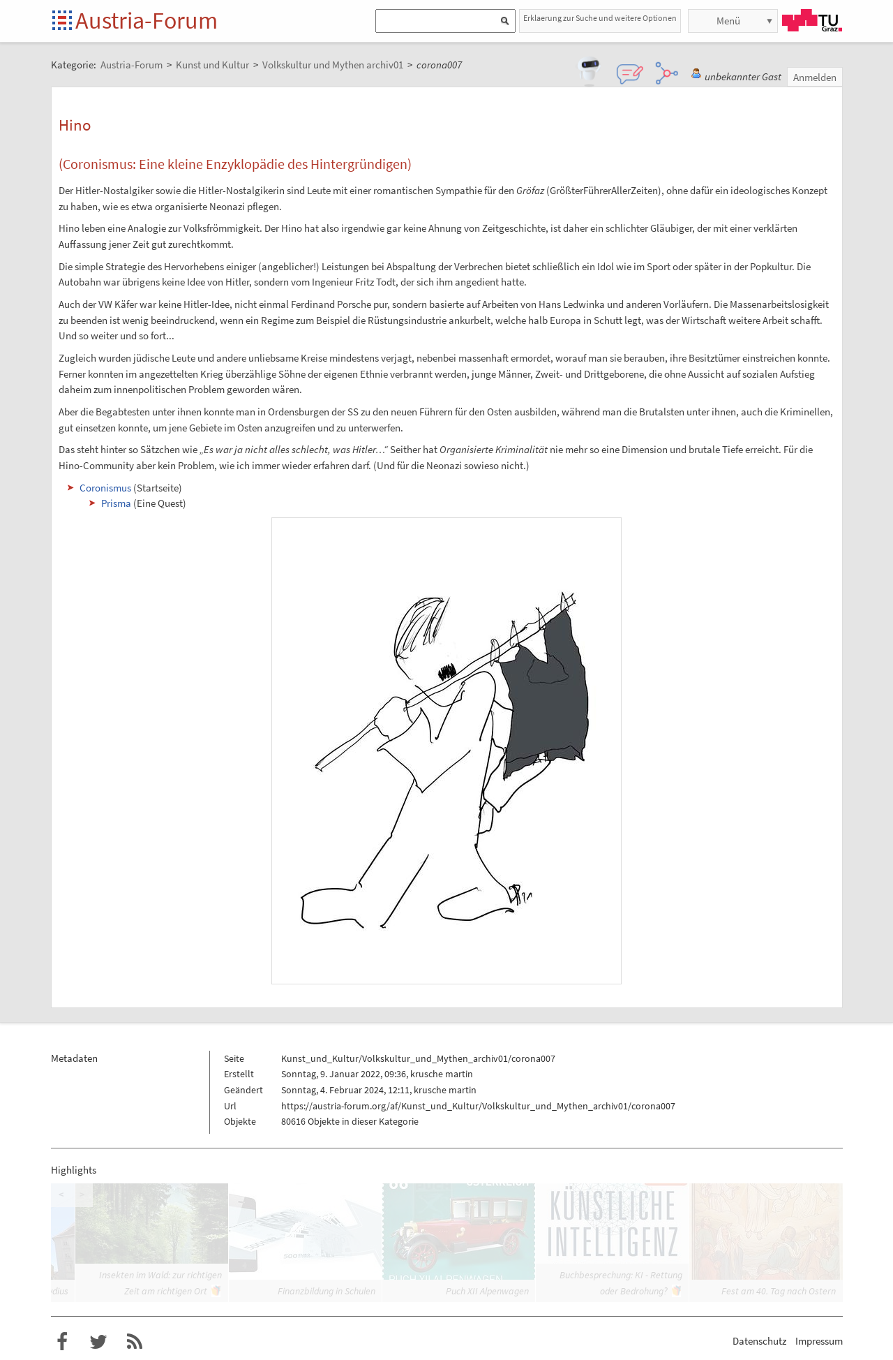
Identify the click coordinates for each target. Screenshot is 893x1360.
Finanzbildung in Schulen (326, 1291)
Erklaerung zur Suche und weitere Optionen (600, 18)
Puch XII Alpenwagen (487, 1291)
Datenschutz (759, 1340)
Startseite (63, 21)
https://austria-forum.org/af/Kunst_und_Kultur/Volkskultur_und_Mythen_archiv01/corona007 (478, 1106)
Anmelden (814, 77)
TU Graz (812, 20)
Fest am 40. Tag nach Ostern (778, 1291)
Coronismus (105, 487)
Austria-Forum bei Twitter (98, 1342)
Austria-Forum (146, 20)
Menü (728, 20)
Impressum (819, 1340)
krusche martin (441, 1073)
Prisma (116, 503)
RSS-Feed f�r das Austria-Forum (134, 1342)
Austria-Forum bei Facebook (62, 1342)
